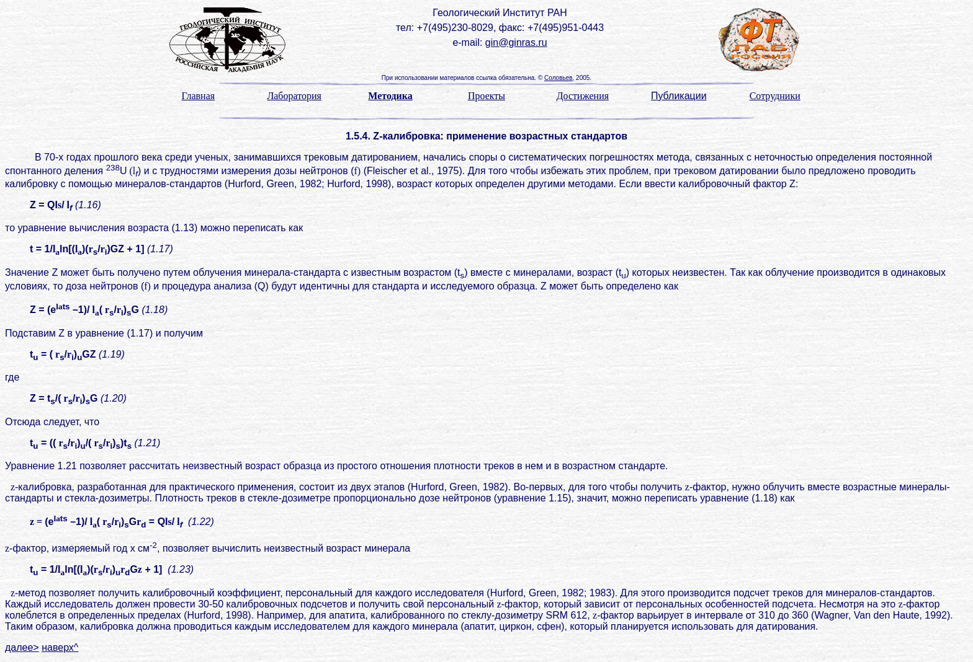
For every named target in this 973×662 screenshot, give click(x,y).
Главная (198, 95)
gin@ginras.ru (516, 42)
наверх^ (60, 647)
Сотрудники (775, 95)
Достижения (583, 95)
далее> (22, 647)
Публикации (679, 95)
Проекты (486, 95)
